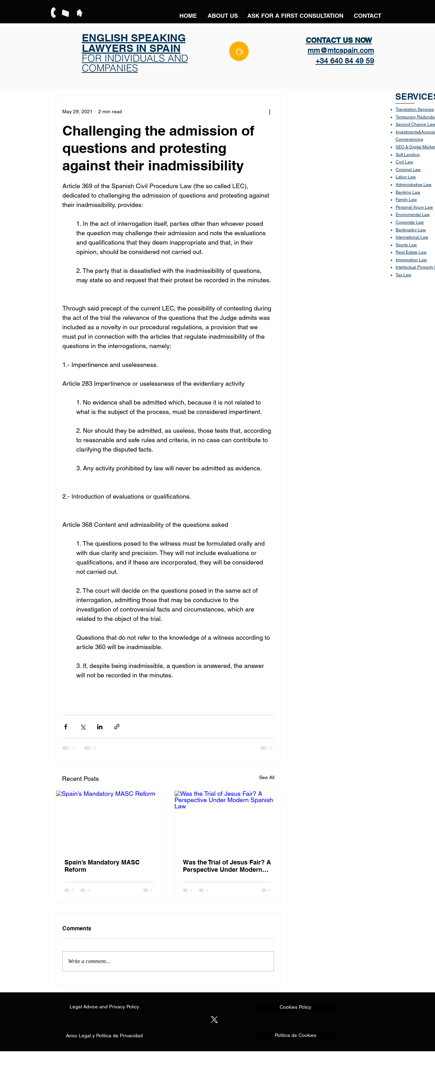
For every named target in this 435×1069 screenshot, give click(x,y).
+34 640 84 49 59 (345, 60)
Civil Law (404, 162)
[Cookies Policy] (295, 1007)
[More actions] (270, 111)
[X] (214, 1019)
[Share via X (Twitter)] (82, 726)
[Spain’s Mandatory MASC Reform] (109, 820)
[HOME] (188, 16)
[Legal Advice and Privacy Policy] (104, 1007)
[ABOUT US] (222, 16)
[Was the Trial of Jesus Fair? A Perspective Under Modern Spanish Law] (227, 820)
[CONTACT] (368, 16)
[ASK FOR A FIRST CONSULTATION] (295, 16)
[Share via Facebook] (65, 726)
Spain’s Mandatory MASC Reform (102, 866)
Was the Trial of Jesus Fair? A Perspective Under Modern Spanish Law (227, 866)
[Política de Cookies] (295, 1035)
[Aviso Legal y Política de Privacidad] (104, 1036)
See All (266, 777)
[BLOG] (239, 51)
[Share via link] (117, 726)
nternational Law (412, 237)
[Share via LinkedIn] (99, 726)
